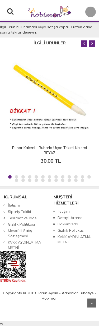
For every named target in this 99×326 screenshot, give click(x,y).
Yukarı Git (91, 303)
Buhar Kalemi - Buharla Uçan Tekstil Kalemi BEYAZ (49, 150)
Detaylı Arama (70, 217)
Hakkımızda (68, 224)
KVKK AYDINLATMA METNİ (24, 245)
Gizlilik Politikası (21, 224)
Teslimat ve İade (22, 218)
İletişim (14, 205)
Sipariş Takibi (19, 211)
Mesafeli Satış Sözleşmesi (20, 233)
